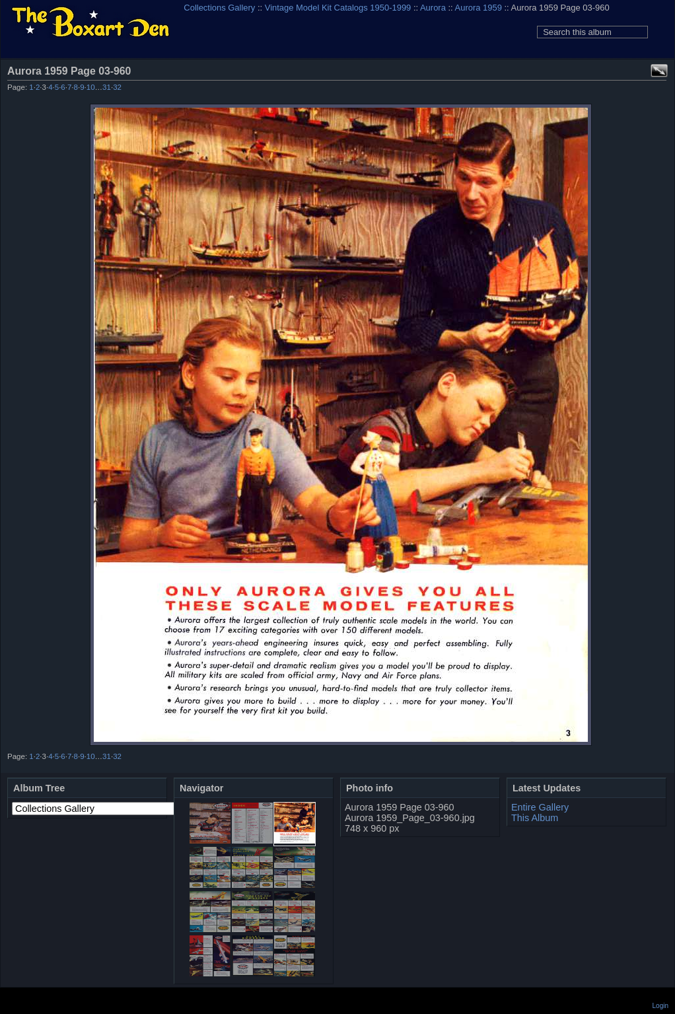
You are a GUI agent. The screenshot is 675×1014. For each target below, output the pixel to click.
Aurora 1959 (478, 8)
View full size (659, 70)
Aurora (433, 8)
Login (660, 1005)
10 (91, 87)
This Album (534, 818)
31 (106, 87)
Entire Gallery (540, 807)
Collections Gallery (219, 8)
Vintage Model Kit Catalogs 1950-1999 (338, 8)
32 (117, 87)
